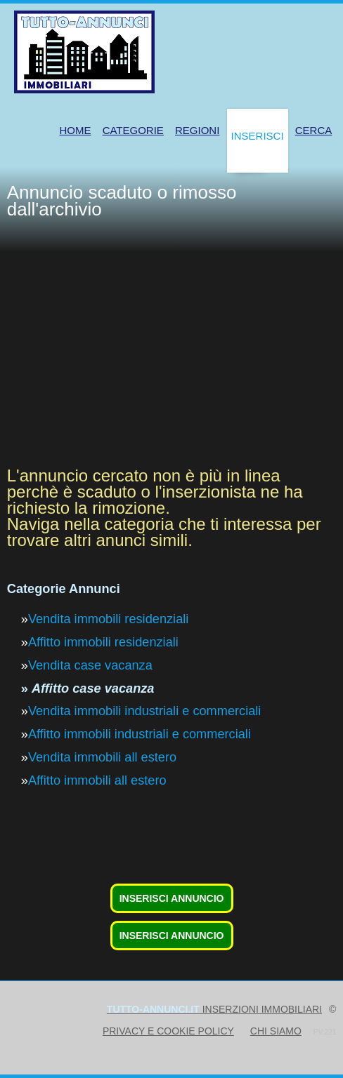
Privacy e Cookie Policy (168, 1031)
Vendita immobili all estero (102, 757)
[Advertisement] (175, 356)
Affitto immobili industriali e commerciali (139, 734)
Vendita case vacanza (90, 665)
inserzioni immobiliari (214, 1009)
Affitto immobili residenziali (103, 642)
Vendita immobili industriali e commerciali (144, 711)
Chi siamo (276, 1031)
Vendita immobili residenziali (108, 619)
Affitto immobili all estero (97, 780)
